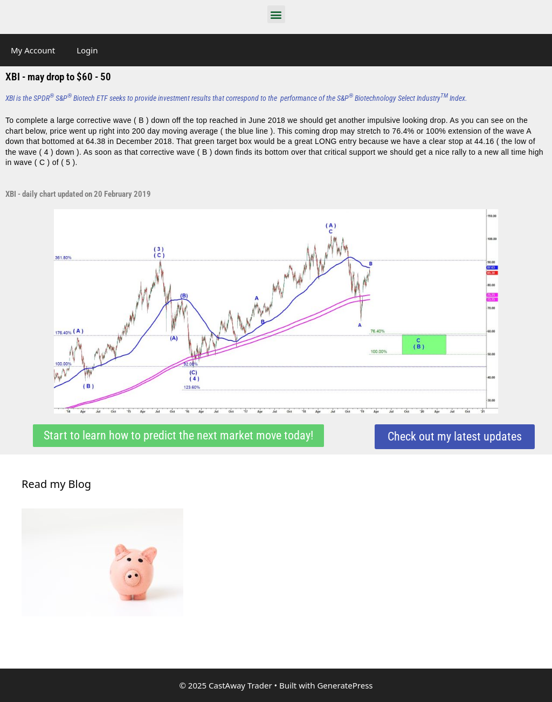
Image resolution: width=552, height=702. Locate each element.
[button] (276, 14)
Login (87, 50)
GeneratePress (344, 685)
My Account (33, 50)
